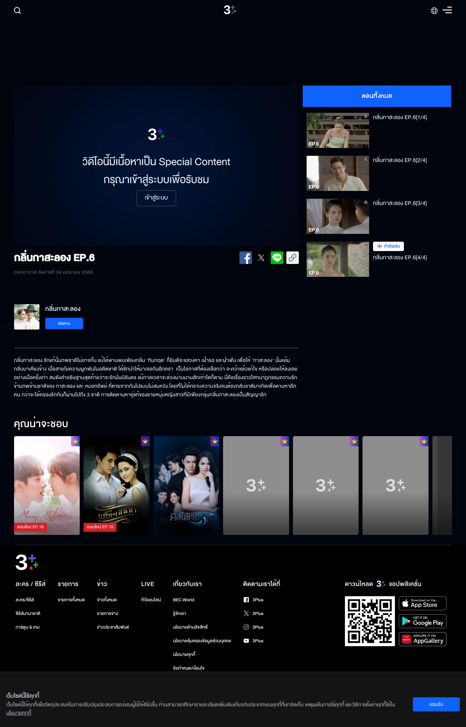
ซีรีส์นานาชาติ (28, 613)
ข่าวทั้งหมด (107, 600)
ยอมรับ (436, 704)
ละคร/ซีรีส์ (25, 600)
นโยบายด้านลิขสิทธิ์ (190, 627)
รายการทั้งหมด (71, 600)
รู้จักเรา (179, 613)
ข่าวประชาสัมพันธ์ (113, 627)
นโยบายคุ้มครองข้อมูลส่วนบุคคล (202, 641)
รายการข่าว (107, 613)
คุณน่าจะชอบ (41, 424)
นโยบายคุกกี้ (184, 654)
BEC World (183, 600)
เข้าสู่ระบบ (156, 198)
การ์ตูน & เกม (28, 627)
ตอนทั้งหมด (377, 96)
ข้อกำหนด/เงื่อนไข (189, 668)
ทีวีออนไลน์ (151, 600)
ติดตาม (64, 323)
